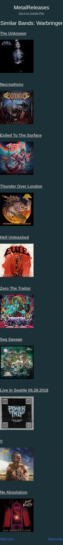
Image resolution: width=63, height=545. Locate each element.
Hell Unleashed (14, 237)
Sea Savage (11, 339)
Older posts (7, 539)
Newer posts (55, 539)
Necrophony (11, 84)
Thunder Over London (21, 186)
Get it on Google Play (31, 13)
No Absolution (13, 492)
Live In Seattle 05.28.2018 (24, 390)
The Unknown (13, 33)
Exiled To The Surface (21, 135)
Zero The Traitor (15, 288)
